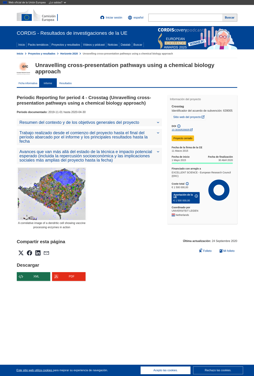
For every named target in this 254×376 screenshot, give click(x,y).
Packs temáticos (38, 44)
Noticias (113, 44)
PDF (71, 276)
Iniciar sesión (111, 18)
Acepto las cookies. (165, 370)
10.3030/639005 (180, 129)
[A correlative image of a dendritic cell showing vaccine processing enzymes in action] (52, 194)
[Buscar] (229, 18)
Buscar (138, 44)
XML (36, 276)
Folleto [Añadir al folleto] (205, 250)
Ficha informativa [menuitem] (28, 83)
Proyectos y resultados (66, 44)
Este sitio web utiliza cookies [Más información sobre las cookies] (34, 370)
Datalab (125, 44)
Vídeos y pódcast (94, 44)
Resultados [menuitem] (65, 83)
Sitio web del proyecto (189, 117)
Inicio (21, 44)
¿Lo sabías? (57, 2)
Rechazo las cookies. (218, 370)
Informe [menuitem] (48, 83)
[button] (135, 17)
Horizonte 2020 (69, 53)
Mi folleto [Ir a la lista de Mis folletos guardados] (227, 251)
